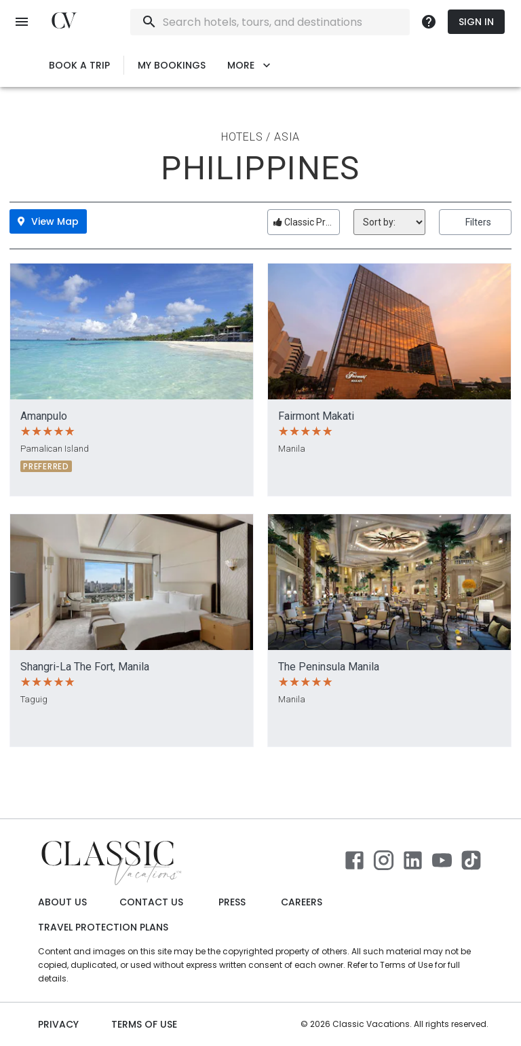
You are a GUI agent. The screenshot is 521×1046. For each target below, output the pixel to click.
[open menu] (21, 21)
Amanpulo (43, 416)
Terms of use (144, 1024)
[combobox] (307, 22)
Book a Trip (79, 65)
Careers (301, 902)
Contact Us (151, 902)
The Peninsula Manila (328, 666)
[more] (428, 21)
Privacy (58, 1024)
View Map (48, 221)
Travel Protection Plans (103, 927)
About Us (62, 902)
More (249, 65)
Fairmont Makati (316, 416)
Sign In (476, 22)
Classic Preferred (306, 222)
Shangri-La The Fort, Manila (84, 666)
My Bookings (171, 65)
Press (232, 902)
